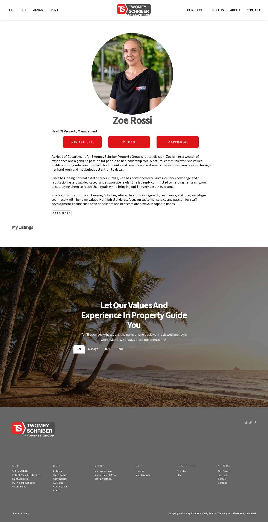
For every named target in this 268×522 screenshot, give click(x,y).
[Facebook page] (246, 422)
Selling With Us (20, 471)
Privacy (25, 513)
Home (16, 513)
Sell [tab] (79, 349)
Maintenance (143, 475)
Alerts (56, 490)
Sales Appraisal (20, 479)
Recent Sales (19, 487)
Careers (222, 479)
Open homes (60, 475)
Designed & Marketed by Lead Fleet (239, 513)
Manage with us (103, 471)
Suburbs (181, 471)
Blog (179, 475)
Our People (195, 10)
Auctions (58, 483)
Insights (217, 10)
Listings (57, 471)
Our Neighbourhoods (23, 483)
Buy (23, 10)
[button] (129, 142)
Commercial (60, 479)
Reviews (222, 475)
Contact (253, 10)
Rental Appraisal (103, 479)
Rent (54, 10)
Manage (38, 10)
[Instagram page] (250, 422)
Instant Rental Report (105, 475)
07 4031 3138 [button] (82, 142)
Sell (11, 10)
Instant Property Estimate (26, 475)
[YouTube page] (254, 422)
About (235, 10)
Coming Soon (60, 487)
